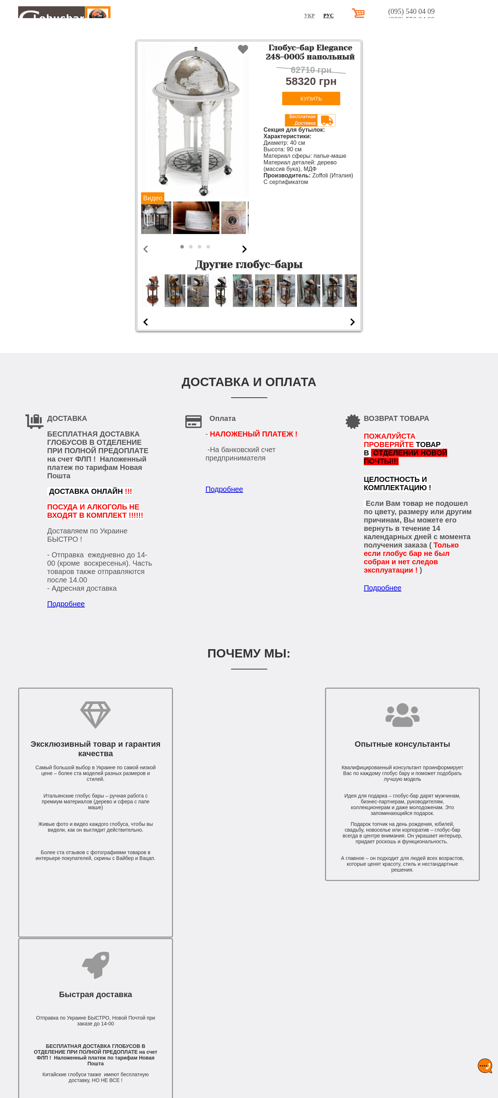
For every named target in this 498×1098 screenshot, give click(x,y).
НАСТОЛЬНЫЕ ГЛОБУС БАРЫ (228, 32)
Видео (152, 198)
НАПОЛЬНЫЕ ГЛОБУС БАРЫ (321, 32)
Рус (374, 16)
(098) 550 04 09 (456, 20)
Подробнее (66, 604)
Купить (311, 98)
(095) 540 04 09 (456, 11)
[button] (182, 246)
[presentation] (145, 249)
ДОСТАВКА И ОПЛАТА (404, 32)
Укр (354, 16)
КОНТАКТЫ (462, 32)
